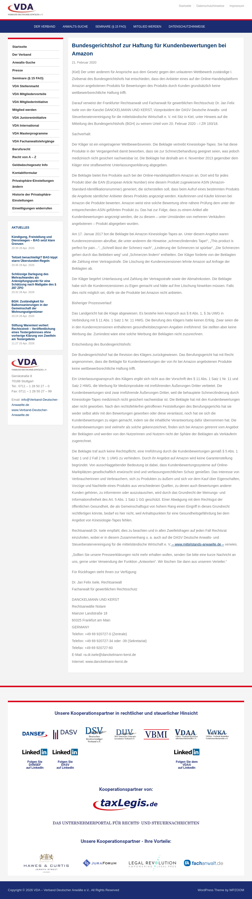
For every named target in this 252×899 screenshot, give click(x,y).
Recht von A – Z (24, 157)
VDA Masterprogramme (30, 133)
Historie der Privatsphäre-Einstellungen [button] (31, 197)
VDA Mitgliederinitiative (30, 102)
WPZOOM (236, 890)
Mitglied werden (147, 26)
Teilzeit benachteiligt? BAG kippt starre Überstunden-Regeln (34, 259)
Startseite (185, 6)
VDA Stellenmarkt (25, 86)
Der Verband (44, 26)
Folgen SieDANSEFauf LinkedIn (35, 764)
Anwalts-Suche (75, 26)
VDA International (25, 125)
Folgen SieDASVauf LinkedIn (65, 764)
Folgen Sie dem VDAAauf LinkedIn (187, 764)
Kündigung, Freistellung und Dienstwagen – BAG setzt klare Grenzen (33, 240)
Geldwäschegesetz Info (30, 165)
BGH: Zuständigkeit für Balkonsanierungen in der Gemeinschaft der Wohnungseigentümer (30, 307)
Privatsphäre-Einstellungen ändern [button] (33, 183)
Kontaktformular (24, 173)
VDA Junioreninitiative (29, 117)
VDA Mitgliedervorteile (29, 94)
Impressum (237, 6)
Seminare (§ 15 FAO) (110, 26)
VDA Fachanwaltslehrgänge (33, 141)
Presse (17, 70)
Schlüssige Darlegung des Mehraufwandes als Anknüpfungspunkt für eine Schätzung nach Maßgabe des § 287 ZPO (34, 281)
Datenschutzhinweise (210, 6)
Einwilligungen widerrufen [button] (32, 208)
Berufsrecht (21, 149)
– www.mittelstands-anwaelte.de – (197, 544)
